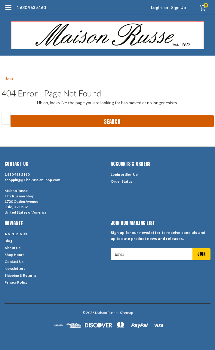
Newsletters (15, 268)
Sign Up (178, 7)
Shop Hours (14, 254)
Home (9, 79)
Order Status (121, 181)
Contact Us (14, 261)
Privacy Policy (16, 282)
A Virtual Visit (16, 234)
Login (156, 7)
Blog (8, 241)
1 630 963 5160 (31, 7)
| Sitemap (125, 312)
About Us (12, 247)
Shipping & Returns (20, 275)
